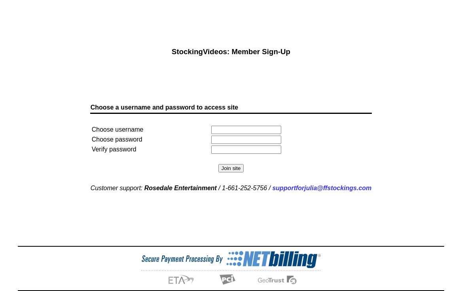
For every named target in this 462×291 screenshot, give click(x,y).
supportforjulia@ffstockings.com (321, 184)
